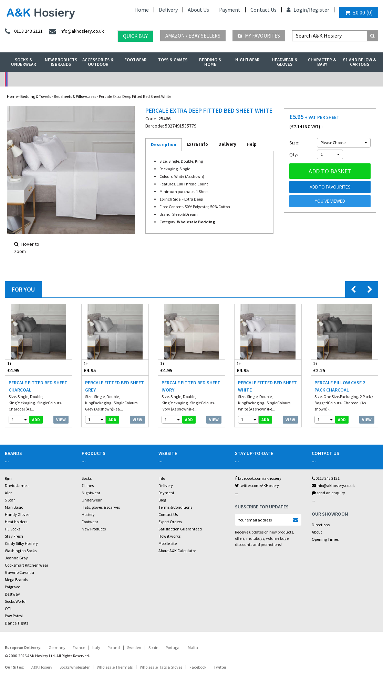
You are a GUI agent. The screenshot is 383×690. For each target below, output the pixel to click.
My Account (144, 79)
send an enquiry (328, 492)
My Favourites (259, 35)
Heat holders (16, 521)
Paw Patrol (14, 615)
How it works (169, 536)
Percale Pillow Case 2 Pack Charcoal (339, 386)
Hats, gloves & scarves (101, 507)
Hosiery (88, 514)
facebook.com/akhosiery (258, 478)
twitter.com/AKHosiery (257, 485)
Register (319, 9)
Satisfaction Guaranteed (180, 528)
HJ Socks (12, 528)
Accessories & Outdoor (98, 62)
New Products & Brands (61, 62)
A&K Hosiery (41, 667)
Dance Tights (16, 623)
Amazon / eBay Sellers (192, 35)
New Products (94, 528)
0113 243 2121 (326, 478)
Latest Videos (331, 79)
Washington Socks (21, 550)
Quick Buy (135, 36)
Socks (87, 478)
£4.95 (22, 367)
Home (141, 9)
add (36, 419)
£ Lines (88, 485)
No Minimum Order (51, 79)
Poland (113, 647)
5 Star (10, 500)
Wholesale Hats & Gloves (161, 667)
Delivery (168, 9)
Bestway (12, 594)
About (317, 532)
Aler (8, 492)
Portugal (173, 647)
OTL (8, 608)
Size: (294, 143)
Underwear (92, 500)
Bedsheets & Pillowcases (75, 96)
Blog (162, 500)
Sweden (134, 647)
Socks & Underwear (23, 62)
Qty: (293, 154)
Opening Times (325, 539)
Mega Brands (16, 579)
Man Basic (14, 507)
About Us (198, 9)
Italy (96, 647)
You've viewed (330, 201)
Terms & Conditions (175, 507)
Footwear (135, 60)
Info (161, 478)
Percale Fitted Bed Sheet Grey (114, 386)
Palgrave (12, 586)
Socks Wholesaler (75, 667)
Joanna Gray (16, 557)
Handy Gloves (17, 514)
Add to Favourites (330, 187)
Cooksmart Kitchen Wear (26, 565)
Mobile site (167, 543)
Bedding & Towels (35, 96)
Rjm (8, 478)
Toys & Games (172, 60)
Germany (57, 647)
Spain (153, 647)
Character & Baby (322, 62)
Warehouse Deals (238, 79)
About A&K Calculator (177, 550)
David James (16, 485)
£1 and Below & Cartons (359, 62)
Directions (321, 524)
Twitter (220, 667)
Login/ (298, 9)
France (79, 647)
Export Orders (170, 521)
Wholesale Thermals (115, 667)
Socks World (15, 601)
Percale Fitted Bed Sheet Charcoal (38, 386)
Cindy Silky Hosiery (21, 543)
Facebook (197, 667)
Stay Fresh (14, 536)
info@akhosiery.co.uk (333, 485)
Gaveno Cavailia (19, 572)
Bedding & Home (210, 62)
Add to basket (330, 171)
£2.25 (327, 367)
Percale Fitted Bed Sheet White (267, 386)
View (61, 419)
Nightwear (247, 60)
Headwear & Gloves (285, 62)
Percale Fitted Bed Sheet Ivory (191, 386)
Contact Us (263, 9)
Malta (193, 647)
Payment (229, 9)
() (359, 12)
